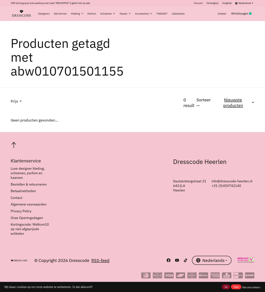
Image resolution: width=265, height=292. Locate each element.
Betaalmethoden (23, 191)
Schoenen (117, 13)
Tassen (137, 13)
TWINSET (178, 13)
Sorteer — (203, 102)
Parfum (99, 13)
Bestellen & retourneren (29, 184)
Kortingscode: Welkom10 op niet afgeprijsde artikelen (30, 229)
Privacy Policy (21, 211)
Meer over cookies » (251, 287)
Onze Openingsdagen (27, 217)
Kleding (82, 13)
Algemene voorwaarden (29, 204)
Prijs (16, 101)
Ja (225, 287)
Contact (16, 197)
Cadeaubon (197, 13)
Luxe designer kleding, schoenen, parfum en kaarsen (28, 173)
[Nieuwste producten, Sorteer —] (235, 102)
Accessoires (157, 13)
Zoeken (221, 13)
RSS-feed (100, 260)
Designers (45, 13)
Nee (236, 287)
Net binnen (64, 13)
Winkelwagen (242, 14)
